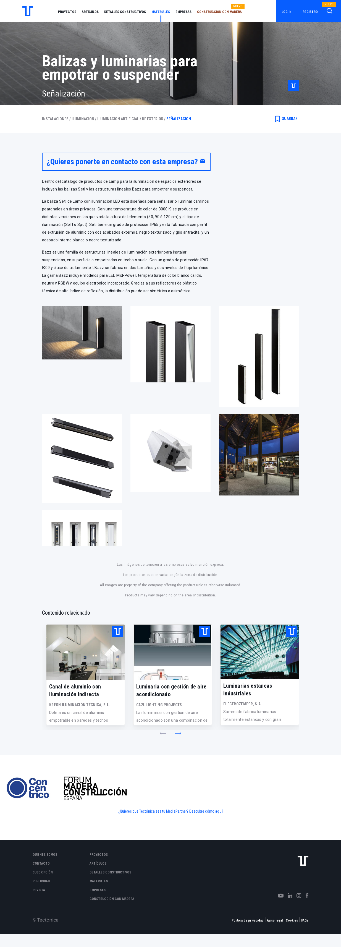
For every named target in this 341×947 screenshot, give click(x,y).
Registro (310, 12)
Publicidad (41, 881)
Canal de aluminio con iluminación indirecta (75, 690)
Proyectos (67, 12)
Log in (287, 12)
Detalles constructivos (125, 12)
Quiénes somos (45, 855)
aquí (219, 811)
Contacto (41, 863)
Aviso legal (275, 920)
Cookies (292, 920)
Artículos (90, 12)
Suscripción (43, 872)
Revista (39, 890)
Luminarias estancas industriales (247, 689)
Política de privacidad (248, 920)
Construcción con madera (219, 12)
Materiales (160, 12)
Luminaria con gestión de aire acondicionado (171, 690)
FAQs (304, 920)
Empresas (183, 12)
